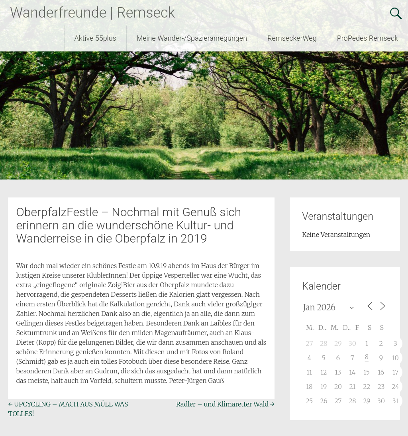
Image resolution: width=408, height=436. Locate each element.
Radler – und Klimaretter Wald (225, 404)
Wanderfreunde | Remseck (92, 12)
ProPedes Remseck (367, 38)
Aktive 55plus (95, 38)
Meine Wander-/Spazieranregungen (192, 38)
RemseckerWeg (292, 38)
